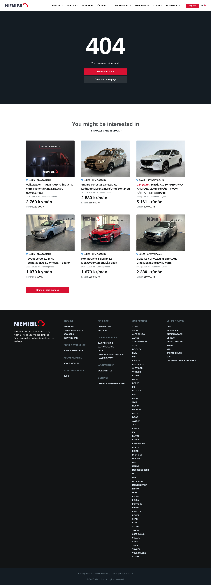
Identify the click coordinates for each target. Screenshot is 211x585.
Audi (134, 345)
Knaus (135, 436)
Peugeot (136, 496)
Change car (104, 327)
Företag (103, 6)
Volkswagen (139, 553)
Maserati (137, 459)
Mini (134, 477)
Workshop (173, 6)
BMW (134, 353)
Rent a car (87, 6)
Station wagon (175, 334)
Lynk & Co (137, 455)
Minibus (171, 338)
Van (169, 349)
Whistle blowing (102, 573)
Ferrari (136, 391)
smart (135, 530)
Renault (136, 511)
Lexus (135, 447)
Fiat (134, 394)
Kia (134, 432)
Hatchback (173, 330)
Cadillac (137, 360)
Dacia (135, 379)
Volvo (135, 557)
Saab (135, 519)
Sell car (73, 6)
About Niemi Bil (72, 363)
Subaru (136, 538)
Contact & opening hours (111, 383)
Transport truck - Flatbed (181, 360)
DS (133, 387)
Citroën (136, 372)
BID (134, 357)
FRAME (135, 508)
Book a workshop (73, 350)
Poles (135, 500)
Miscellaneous (175, 342)
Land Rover (138, 443)
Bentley (136, 349)
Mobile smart (139, 485)
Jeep (134, 425)
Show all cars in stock (105, 131)
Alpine (135, 338)
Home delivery (105, 358)
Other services (121, 6)
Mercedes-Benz (140, 470)
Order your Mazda (74, 330)
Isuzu (135, 413)
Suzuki (135, 542)
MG (133, 474)
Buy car (57, 6)
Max (134, 462)
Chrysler (137, 368)
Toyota (136, 549)
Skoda (135, 526)
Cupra (135, 376)
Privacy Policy (85, 573)
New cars (69, 334)
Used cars (69, 327)
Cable (135, 428)
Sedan (170, 345)
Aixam (135, 330)
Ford (135, 398)
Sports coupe (174, 353)
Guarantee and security (111, 354)
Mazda (135, 466)
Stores (158, 6)
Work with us (141, 6)
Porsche (137, 504)
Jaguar (136, 421)
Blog (66, 376)
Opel (134, 492)
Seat (134, 523)
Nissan (135, 489)
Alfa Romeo (138, 334)
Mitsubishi (137, 481)
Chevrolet (138, 364)
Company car (71, 338)
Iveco (135, 417)
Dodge (135, 383)
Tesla (135, 545)
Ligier (135, 451)
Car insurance (106, 347)
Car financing (105, 343)
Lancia (135, 440)
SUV (169, 357)
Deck (100, 350)
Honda (135, 406)
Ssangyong (138, 534)
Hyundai (136, 410)
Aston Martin (139, 342)
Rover (135, 515)
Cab (169, 327)
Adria (135, 327)
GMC (134, 402)
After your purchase (123, 573)
